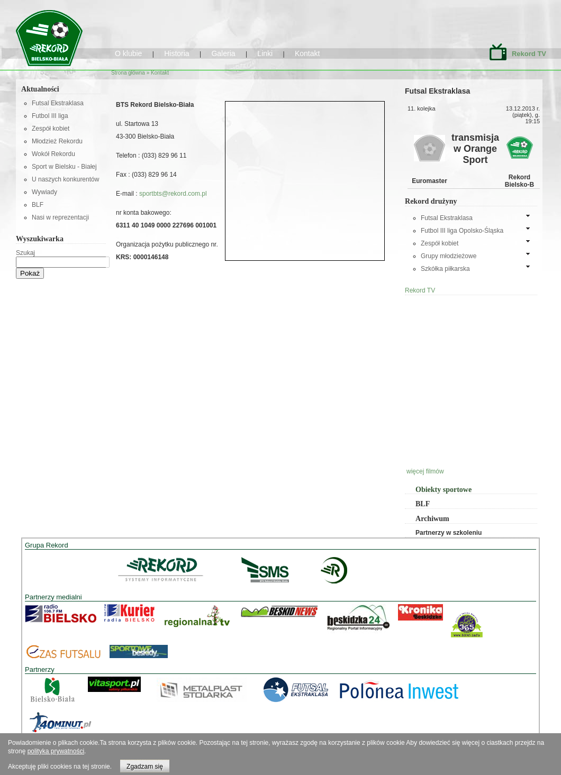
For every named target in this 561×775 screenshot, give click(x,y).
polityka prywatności (56, 751)
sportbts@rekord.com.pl (172, 193)
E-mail (125, 193)
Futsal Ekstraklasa (58, 103)
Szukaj (25, 253)
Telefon (127, 155)
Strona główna (128, 73)
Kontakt (307, 53)
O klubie (128, 53)
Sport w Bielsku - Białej (64, 166)
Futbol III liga (50, 116)
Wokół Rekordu (53, 154)
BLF (37, 204)
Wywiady (44, 192)
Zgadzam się (144, 766)
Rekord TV (529, 54)
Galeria (223, 53)
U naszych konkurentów (65, 179)
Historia (176, 53)
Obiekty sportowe (443, 490)
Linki (265, 53)
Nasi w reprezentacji (60, 217)
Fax (122, 174)
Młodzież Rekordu (57, 141)
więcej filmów (425, 471)
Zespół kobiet (50, 128)
